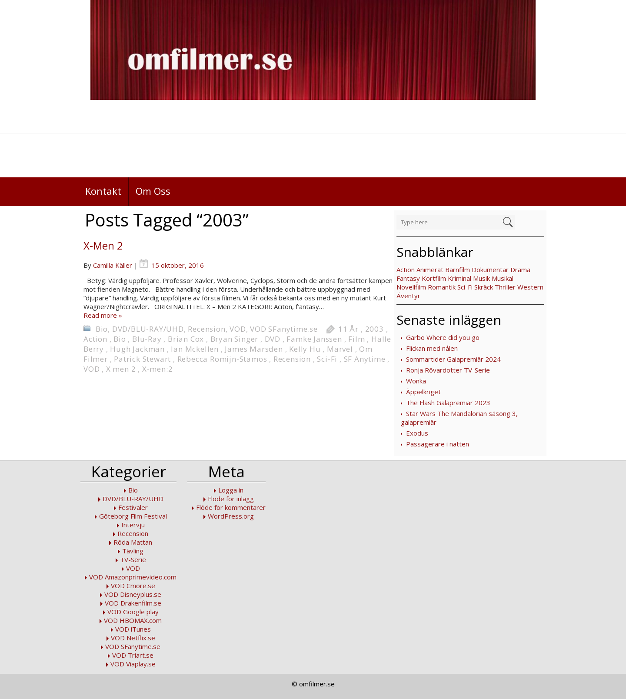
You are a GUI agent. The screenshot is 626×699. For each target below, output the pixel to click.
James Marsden (254, 349)
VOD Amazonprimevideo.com (132, 577)
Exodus (417, 433)
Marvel (340, 349)
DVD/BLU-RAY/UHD (148, 329)
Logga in (230, 490)
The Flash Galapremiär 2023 (448, 402)
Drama (520, 269)
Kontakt (103, 190)
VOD (238, 329)
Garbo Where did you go (442, 337)
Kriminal (459, 278)
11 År (348, 329)
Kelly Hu (304, 349)
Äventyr (408, 295)
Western (530, 287)
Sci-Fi (465, 287)
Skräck (483, 287)
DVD (272, 339)
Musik (481, 278)
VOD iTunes (133, 629)
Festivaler (133, 507)
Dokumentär (490, 269)
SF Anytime (365, 359)
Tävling (132, 550)
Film (356, 339)
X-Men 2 (103, 245)
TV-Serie (133, 559)
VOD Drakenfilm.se (133, 603)
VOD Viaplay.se (133, 663)
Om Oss (153, 190)
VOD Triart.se (132, 655)
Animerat (429, 269)
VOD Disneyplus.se (132, 594)
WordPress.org (231, 516)
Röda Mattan (132, 542)
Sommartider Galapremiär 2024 (453, 359)
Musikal (502, 278)
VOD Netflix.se (133, 637)
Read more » (102, 315)
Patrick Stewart (142, 359)
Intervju (133, 524)
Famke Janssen (314, 339)
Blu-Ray (147, 339)
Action (405, 269)
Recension (206, 329)
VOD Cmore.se (133, 585)
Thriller (505, 287)
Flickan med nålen (432, 348)
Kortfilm (434, 278)
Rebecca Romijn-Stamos (222, 359)
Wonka (416, 380)
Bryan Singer (234, 339)
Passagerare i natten (437, 443)
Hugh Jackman (137, 349)
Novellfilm (411, 287)
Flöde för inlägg (231, 498)
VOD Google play (133, 611)
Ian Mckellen (195, 349)
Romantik (442, 287)
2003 (374, 329)
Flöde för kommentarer (231, 507)
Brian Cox (186, 339)
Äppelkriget (423, 391)
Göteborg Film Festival (133, 516)
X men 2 (121, 369)
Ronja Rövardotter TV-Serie (448, 370)
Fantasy (408, 278)
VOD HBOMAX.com (133, 620)
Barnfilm (457, 269)
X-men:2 (157, 369)
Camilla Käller (112, 265)
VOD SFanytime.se (284, 329)
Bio (102, 329)
